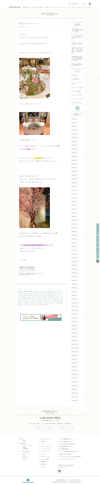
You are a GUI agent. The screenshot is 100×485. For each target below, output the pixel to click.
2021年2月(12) (74, 340)
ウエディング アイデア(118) (76, 83)
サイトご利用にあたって (75, 480)
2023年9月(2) (74, 231)
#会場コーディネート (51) (39, 291)
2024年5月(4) (74, 201)
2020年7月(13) (74, 366)
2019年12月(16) (74, 393)
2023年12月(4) (74, 220)
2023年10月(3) (74, 227)
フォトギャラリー (45, 449)
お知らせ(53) (74, 75)
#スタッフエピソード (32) (26, 293)
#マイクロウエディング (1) (35, 304)
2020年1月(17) (74, 389)
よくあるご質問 (45, 459)
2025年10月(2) (74, 145)
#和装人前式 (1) (45, 304)
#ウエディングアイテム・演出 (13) (33, 297)
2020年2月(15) (74, 385)
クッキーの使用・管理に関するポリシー (70, 451)
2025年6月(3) (74, 156)
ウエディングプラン (46, 446)
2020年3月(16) (74, 381)
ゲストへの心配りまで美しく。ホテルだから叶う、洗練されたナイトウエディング (77, 37)
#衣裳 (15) (23, 297)
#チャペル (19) (42, 295)
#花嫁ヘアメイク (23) (33, 295)
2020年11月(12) (74, 351)
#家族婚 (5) (55, 298)
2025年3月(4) (74, 167)
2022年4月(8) (74, 287)
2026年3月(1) (74, 126)
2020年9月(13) (74, 359)
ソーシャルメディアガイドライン (68, 459)
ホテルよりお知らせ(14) (76, 102)
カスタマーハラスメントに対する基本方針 (70, 456)
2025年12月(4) (74, 137)
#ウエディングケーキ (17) (52, 295)
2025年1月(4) (74, 175)
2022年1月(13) (74, 299)
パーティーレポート (46, 451)
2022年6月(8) (74, 280)
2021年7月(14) (74, 321)
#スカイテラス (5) (48, 298)
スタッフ (43, 454)
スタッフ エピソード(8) (76, 95)
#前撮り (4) (40, 300)
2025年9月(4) (74, 148)
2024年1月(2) (74, 216)
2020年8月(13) (74, 363)
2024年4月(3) (74, 205)
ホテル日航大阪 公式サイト (66, 439)
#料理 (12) (45, 297)
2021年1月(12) (74, 344)
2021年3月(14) (74, 336)
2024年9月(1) (74, 186)
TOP (22, 438)
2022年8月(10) (74, 272)
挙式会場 (23, 443)
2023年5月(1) (74, 246)
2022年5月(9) (74, 284)
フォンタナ (26, 457)
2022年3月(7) (74, 291)
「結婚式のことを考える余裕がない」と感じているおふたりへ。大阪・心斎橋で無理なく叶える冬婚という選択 (77, 50)
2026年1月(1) (74, 133)
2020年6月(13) (74, 370)
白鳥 (24, 456)
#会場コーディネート (23, 26)
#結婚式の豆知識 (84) (28, 291)
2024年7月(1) (74, 194)
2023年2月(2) (74, 257)
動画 (24, 441)
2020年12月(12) (74, 348)
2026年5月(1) (74, 118)
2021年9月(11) (74, 314)
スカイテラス (26, 453)
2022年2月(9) (74, 295)
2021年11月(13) (74, 306)
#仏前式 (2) (26, 302)
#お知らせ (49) (49, 291)
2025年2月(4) (74, 171)
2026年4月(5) (74, 122)
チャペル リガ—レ (27, 445)
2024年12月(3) (74, 179)
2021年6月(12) (74, 325)
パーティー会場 (24, 451)
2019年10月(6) (74, 400)
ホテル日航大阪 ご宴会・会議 (67, 444)
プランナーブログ (50, 14)
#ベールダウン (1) (39, 302)
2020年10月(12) (74, 355)
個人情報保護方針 (64, 449)
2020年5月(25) (74, 374)
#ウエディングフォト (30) (38, 293)
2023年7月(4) (74, 239)
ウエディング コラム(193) (77, 87)
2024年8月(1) (74, 190)
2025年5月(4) (74, 160)
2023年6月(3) (74, 242)
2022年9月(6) (74, 269)
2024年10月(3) (74, 182)
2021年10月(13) (74, 310)
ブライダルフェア (45, 439)
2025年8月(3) (74, 152)
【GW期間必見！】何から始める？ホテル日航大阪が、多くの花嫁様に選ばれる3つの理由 (77, 58)
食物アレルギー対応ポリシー (67, 454)
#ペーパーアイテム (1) (49, 302)
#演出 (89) (20, 291)
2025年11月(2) (74, 141)
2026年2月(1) (74, 130)
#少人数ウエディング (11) (53, 297)
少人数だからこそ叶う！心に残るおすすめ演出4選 (77, 43)
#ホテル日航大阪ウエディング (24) (53, 293)
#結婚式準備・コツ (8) (26, 298)
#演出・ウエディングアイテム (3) (51, 300)
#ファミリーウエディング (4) (30, 300)
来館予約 (61, 427)
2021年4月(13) (74, 332)
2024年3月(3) (74, 209)
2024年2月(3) (74, 212)
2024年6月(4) (74, 197)
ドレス (43, 444)
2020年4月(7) (74, 378)
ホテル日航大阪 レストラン (66, 441)
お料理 (43, 441)
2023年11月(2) (74, 224)
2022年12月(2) (74, 261)
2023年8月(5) (74, 235)
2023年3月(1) (74, 254)
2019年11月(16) (74, 396)
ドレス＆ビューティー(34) (77, 98)
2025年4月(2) (74, 163)
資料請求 (38, 427)
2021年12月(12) (74, 302)
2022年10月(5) (74, 265)
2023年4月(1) (74, 250)
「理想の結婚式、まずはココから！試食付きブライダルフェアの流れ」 (77, 30)
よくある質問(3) (74, 79)
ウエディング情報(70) (76, 91)
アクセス (83, 3)
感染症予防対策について (66, 446)
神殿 (24, 447)
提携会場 (25, 448)
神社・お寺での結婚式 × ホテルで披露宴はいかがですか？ (77, 65)
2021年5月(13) (74, 329)
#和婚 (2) (32, 302)
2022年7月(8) (74, 276)
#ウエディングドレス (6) (37, 298)
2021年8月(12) (74, 317)
